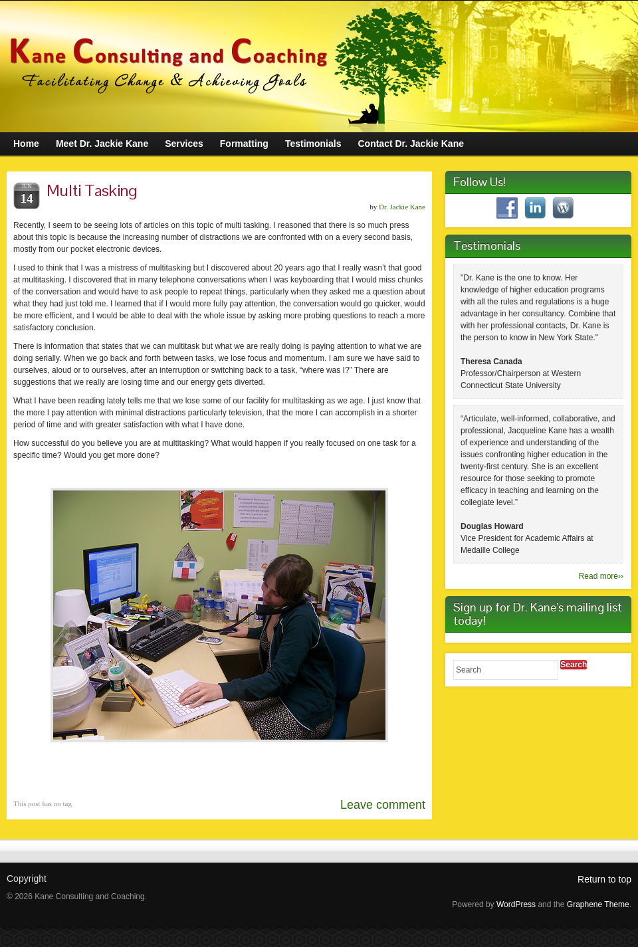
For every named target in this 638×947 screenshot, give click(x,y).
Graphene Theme (598, 904)
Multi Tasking (92, 190)
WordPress (516, 904)
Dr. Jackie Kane (402, 207)
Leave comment (382, 804)
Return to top (604, 879)
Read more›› (601, 576)
